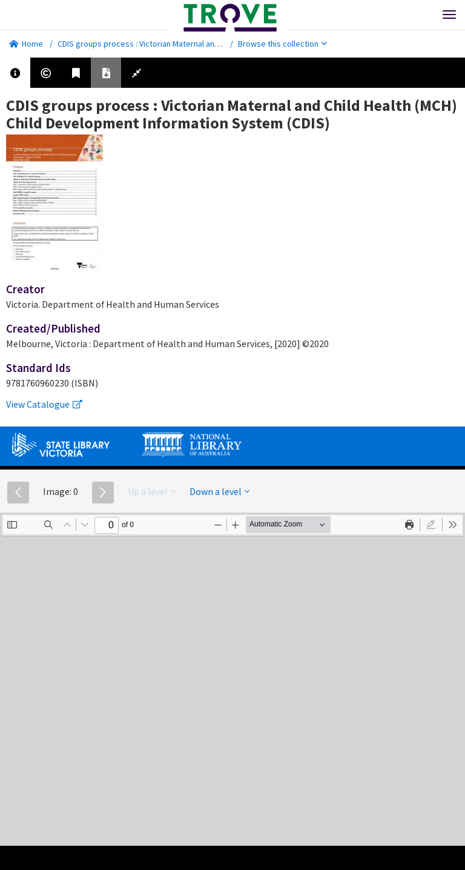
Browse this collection (282, 43)
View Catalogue (44, 404)
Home (26, 43)
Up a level (152, 491)
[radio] (431, 524)
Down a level (219, 491)
